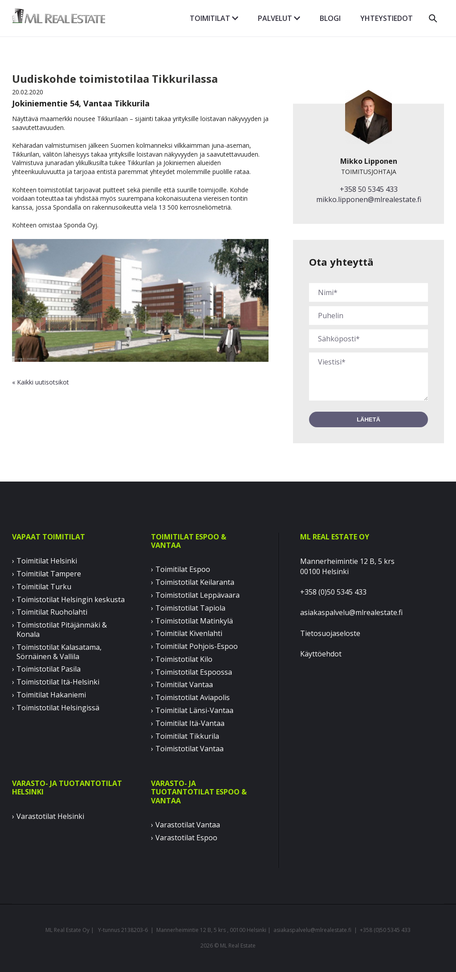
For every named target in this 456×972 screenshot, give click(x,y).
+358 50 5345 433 (369, 189)
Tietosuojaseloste (330, 633)
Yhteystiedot (386, 18)
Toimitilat (214, 18)
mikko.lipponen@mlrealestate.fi (368, 199)
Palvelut (279, 18)
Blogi (330, 18)
